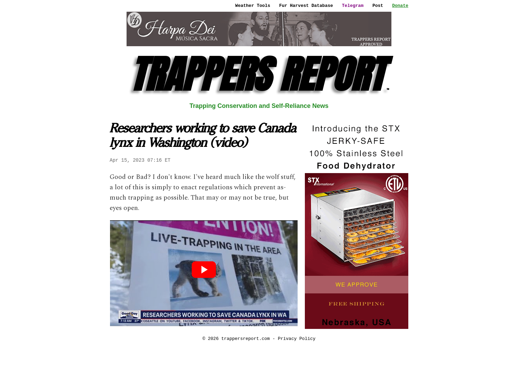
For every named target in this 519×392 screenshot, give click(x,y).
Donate (400, 5)
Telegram (352, 5)
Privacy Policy (297, 338)
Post (377, 5)
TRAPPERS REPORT (259, 74)
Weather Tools (252, 5)
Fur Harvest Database (306, 5)
